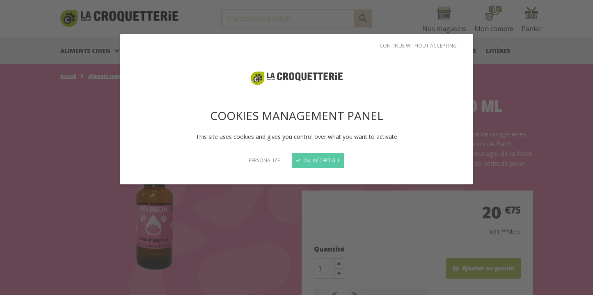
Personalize (264, 160)
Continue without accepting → (421, 45)
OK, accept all (318, 160)
